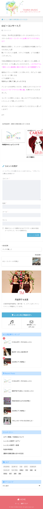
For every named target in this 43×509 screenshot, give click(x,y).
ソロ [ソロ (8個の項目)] (21, 466)
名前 (4, 203)
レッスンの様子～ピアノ (11, 441)
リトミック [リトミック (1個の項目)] (6, 470)
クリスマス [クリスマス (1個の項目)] (6, 466)
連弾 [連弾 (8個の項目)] (15, 473)
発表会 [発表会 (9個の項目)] (5, 473)
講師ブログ (24, 503)
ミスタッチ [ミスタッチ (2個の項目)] (33, 466)
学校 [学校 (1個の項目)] (26, 470)
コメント (6, 178)
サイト (4, 220)
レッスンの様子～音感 (11, 445)
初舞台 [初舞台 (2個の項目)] (21, 470)
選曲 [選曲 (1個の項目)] (20, 473)
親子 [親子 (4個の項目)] (10, 473)
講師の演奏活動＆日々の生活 (20, 124)
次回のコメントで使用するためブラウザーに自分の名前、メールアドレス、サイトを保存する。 (22, 229)
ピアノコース (12, 322)
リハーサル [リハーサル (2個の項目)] (14, 470)
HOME (21, 499)
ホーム (17, 503)
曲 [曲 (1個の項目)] (35, 470)
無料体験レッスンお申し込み (31, 324)
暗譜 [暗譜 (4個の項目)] (31, 470)
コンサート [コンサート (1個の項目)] (14, 466)
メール (5, 211)
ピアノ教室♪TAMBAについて (13, 437)
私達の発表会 (8, 449)
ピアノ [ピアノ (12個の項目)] (26, 466)
